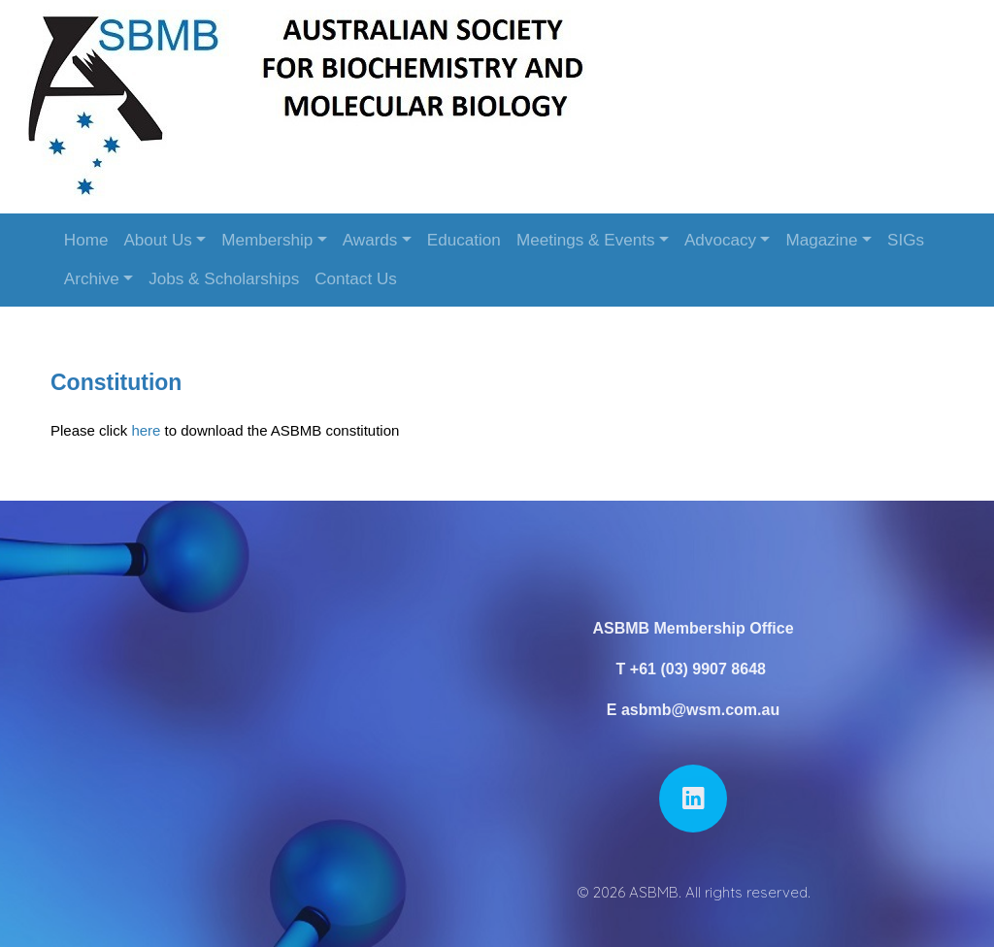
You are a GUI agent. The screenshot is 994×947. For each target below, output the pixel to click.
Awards (370, 240)
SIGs (905, 240)
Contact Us (356, 279)
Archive (91, 279)
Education (464, 240)
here (145, 430)
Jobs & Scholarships (224, 279)
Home (86, 240)
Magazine (821, 240)
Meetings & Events (585, 240)
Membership (267, 240)
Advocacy (720, 240)
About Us (157, 240)
